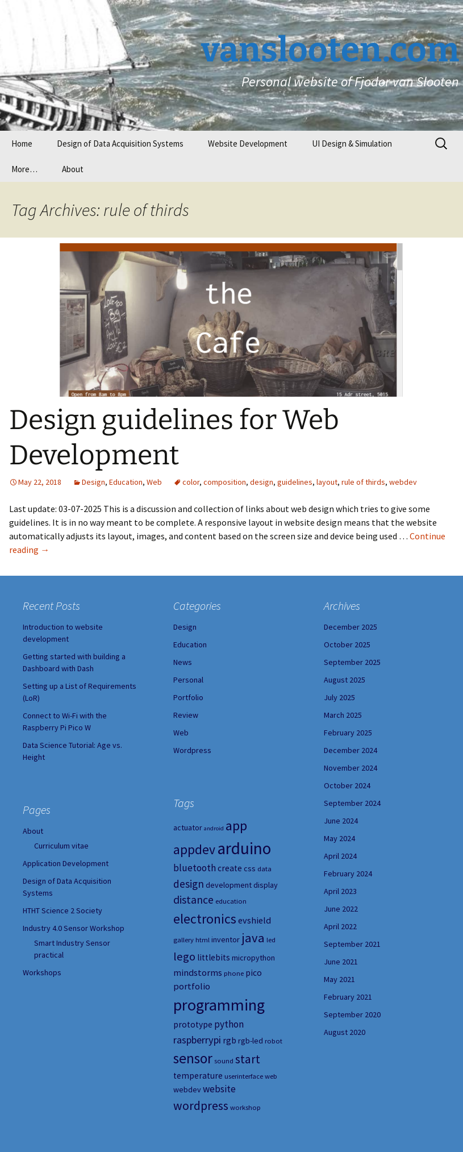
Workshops (42, 972)
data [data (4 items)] (264, 868)
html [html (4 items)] (202, 939)
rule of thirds (363, 482)
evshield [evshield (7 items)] (254, 920)
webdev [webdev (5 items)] (187, 1089)
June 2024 (341, 821)
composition (224, 482)
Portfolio (188, 697)
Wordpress (192, 750)
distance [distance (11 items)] (193, 899)
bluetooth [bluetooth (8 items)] (194, 868)
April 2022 (340, 926)
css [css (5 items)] (250, 868)
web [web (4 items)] (271, 1076)
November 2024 (350, 768)
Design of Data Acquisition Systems (120, 143)
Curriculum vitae (61, 846)
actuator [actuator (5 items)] (187, 827)
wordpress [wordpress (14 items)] (200, 1105)
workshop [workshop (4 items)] (245, 1107)
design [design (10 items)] (188, 884)
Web (154, 482)
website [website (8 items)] (219, 1089)
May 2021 (339, 979)
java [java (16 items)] (253, 938)
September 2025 (352, 662)
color (190, 482)
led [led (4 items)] (271, 939)
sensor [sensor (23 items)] (192, 1058)
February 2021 (348, 997)
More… (24, 169)
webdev (403, 482)
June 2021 (341, 961)
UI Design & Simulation (352, 143)
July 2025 (339, 697)
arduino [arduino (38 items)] (244, 848)
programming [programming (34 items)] (219, 1005)
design (261, 482)
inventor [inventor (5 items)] (225, 939)
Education (126, 482)
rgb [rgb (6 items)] (229, 1040)
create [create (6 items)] (230, 868)
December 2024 (350, 750)
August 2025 (344, 680)
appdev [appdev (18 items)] (194, 849)
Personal (188, 680)
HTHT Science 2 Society (62, 910)
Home (21, 143)
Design (93, 482)
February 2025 (348, 732)
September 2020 (352, 1014)
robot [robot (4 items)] (273, 1041)
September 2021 (352, 944)
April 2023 (340, 891)
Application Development (66, 863)
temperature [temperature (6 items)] (198, 1075)
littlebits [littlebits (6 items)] (213, 957)
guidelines (294, 482)
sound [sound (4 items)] (223, 1061)
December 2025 (350, 627)
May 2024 (339, 838)
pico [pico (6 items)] (253, 972)
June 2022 (341, 909)
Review (185, 715)
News (182, 662)
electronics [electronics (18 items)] (204, 918)
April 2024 (340, 856)
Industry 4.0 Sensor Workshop (73, 928)
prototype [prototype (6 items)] (192, 1024)
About (73, 169)
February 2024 (348, 873)
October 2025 (347, 644)
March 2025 (343, 715)
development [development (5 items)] (229, 885)
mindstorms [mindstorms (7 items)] (197, 972)
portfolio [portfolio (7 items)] (191, 986)
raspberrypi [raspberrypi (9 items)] (197, 1039)
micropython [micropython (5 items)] (253, 958)
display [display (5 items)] (265, 885)
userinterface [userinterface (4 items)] (243, 1076)
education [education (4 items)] (231, 901)
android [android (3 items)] (214, 828)
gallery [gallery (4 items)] (183, 939)
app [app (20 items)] (236, 825)
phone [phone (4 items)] (234, 973)
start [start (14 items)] (247, 1059)
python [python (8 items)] (229, 1024)
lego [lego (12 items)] (184, 956)
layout (326, 482)
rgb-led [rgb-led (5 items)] (250, 1040)
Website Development (247, 143)
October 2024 (347, 785)
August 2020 (344, 1032)
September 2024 (352, 803)
